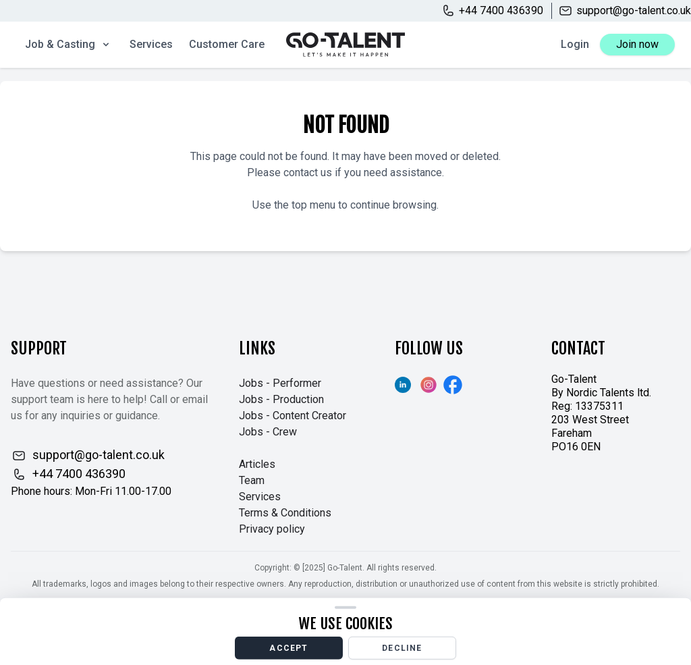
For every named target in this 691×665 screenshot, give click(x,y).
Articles (257, 464)
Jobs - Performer (280, 383)
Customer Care (227, 44)
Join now (637, 44)
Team (252, 480)
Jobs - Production (281, 399)
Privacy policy (272, 529)
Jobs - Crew (268, 431)
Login (575, 44)
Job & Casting (68, 44)
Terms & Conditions (285, 512)
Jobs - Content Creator (292, 415)
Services (151, 44)
